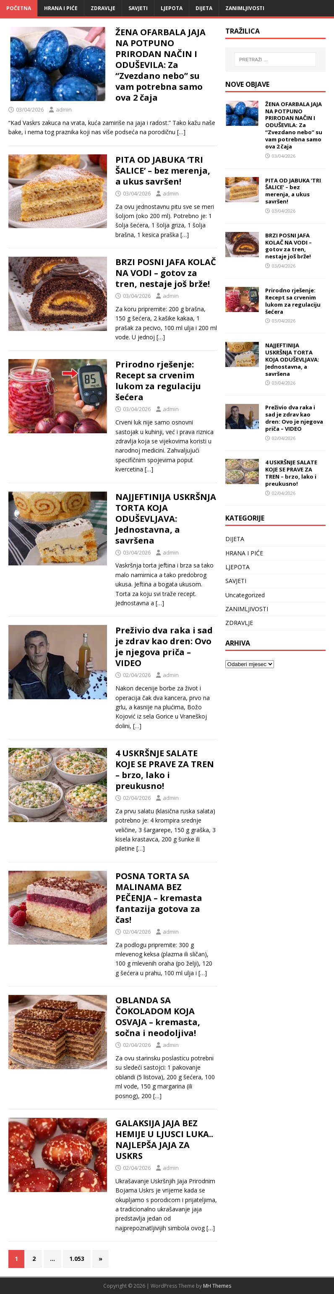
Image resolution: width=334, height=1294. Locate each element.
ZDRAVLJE (103, 8)
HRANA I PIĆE (61, 8)
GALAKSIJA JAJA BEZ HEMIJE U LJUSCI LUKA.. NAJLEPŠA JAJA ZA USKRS (164, 1139)
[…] (181, 132)
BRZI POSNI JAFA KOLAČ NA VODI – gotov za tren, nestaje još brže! (165, 272)
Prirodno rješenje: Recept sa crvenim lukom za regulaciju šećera (158, 381)
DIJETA (204, 8)
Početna (18, 8)
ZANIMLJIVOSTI (244, 8)
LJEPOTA (172, 8)
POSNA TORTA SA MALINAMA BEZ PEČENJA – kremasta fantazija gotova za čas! (158, 897)
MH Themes (217, 1285)
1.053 (76, 1259)
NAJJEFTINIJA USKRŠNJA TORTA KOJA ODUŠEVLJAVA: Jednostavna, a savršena (165, 518)
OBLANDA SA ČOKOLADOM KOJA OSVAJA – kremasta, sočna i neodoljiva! (157, 1017)
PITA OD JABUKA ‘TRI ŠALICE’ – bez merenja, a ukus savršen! (162, 170)
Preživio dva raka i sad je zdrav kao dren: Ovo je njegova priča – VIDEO (164, 647)
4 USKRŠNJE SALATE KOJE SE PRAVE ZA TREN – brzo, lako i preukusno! (164, 769)
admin (64, 109)
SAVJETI (138, 8)
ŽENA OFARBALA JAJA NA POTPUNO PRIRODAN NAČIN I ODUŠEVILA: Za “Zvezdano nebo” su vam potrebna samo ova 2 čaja (160, 64)
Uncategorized (245, 595)
